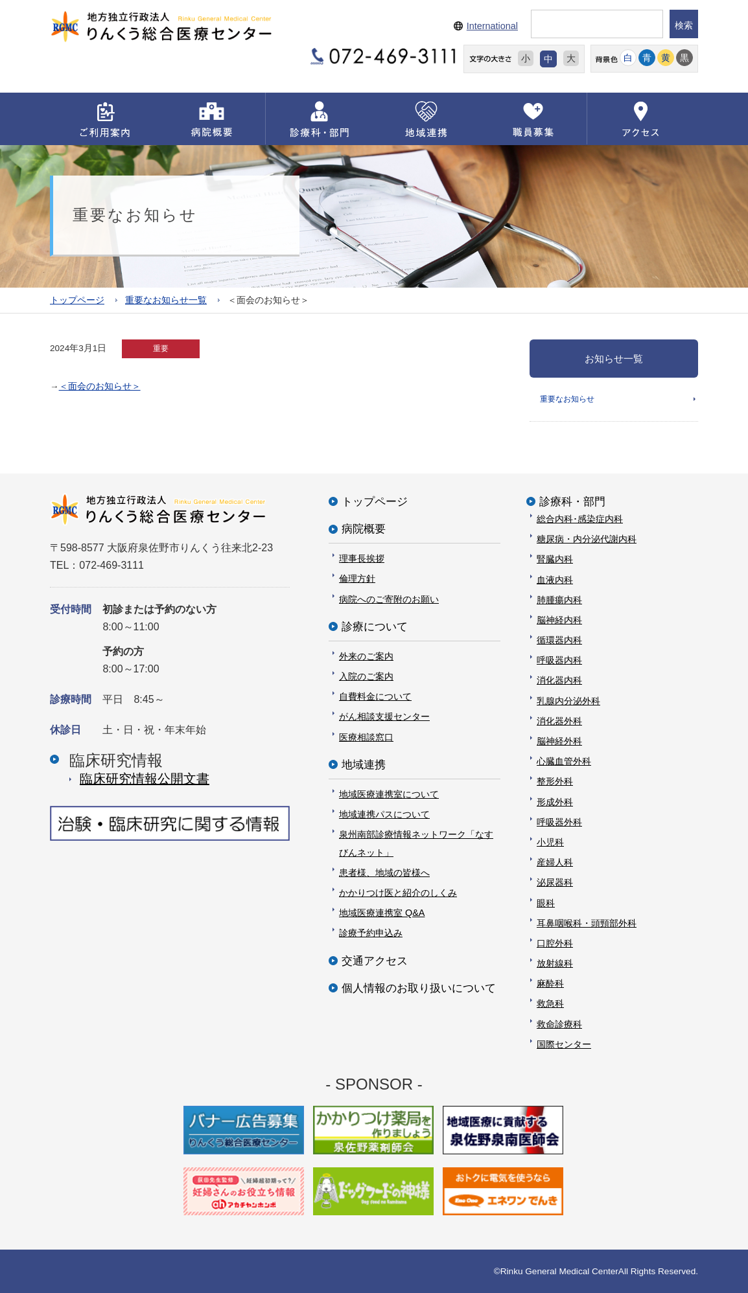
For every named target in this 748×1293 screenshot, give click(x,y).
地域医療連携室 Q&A (382, 913)
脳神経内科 (559, 620)
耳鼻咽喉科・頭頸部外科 (587, 923)
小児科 (550, 842)
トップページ (77, 299)
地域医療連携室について (389, 794)
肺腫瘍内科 (559, 600)
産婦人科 (555, 862)
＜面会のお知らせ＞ (100, 386)
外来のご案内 (366, 656)
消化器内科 (559, 680)
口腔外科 (555, 943)
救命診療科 (559, 1024)
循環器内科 (559, 640)
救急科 (550, 1003)
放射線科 (555, 963)
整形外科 (555, 781)
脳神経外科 (559, 741)
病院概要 (364, 529)
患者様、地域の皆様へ (384, 872)
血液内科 (555, 579)
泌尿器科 (555, 882)
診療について (375, 627)
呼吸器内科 (559, 660)
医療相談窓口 (366, 737)
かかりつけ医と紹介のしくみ (398, 892)
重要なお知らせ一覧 (166, 299)
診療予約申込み (371, 933)
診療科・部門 (572, 502)
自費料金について (375, 696)
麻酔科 (550, 983)
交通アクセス (375, 960)
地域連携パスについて (384, 814)
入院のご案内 (366, 676)
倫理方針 (357, 578)
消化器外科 (559, 721)
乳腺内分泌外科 (568, 701)
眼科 (546, 902)
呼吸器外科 (559, 822)
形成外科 (555, 801)
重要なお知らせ (567, 398)
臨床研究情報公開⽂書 (144, 779)
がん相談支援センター (384, 716)
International (492, 26)
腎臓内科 (555, 559)
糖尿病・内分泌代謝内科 (587, 539)
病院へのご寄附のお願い (389, 598)
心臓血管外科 (564, 761)
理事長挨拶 (361, 558)
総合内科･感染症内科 (580, 519)
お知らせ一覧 (614, 357)
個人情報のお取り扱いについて (419, 988)
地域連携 (364, 765)
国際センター (564, 1044)
